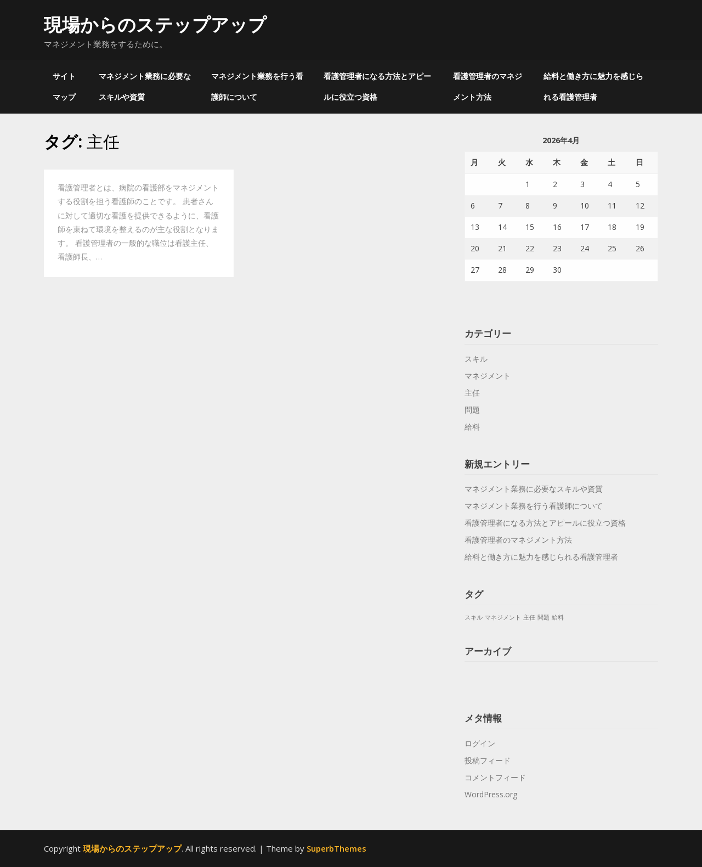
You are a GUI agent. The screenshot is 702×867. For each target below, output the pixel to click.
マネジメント (488, 375)
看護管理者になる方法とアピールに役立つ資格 (377, 86)
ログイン (480, 743)
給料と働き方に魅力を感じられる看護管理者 (593, 86)
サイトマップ (64, 86)
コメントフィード (495, 777)
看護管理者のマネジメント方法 (487, 86)
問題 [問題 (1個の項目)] (543, 617)
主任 (472, 392)
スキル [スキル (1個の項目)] (474, 617)
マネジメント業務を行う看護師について (257, 86)
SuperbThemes (336, 848)
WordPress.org (491, 794)
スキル (476, 358)
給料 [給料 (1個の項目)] (558, 617)
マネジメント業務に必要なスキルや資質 (145, 86)
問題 (472, 409)
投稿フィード (488, 760)
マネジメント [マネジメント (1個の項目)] (503, 617)
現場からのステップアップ (155, 24)
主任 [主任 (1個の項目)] (529, 617)
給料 (472, 426)
